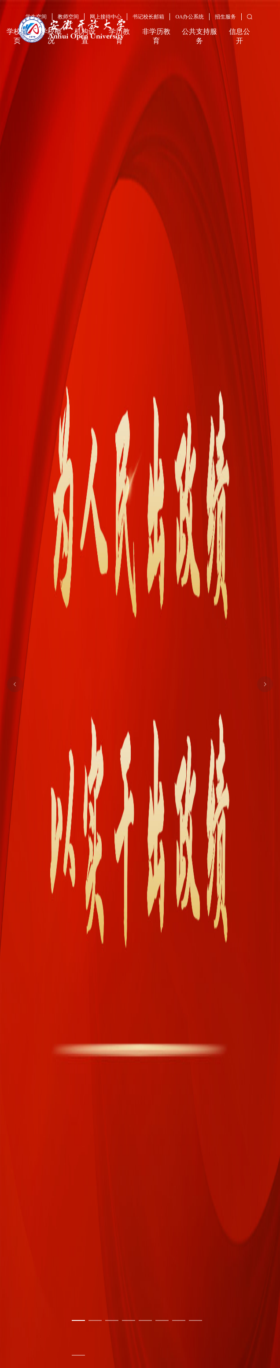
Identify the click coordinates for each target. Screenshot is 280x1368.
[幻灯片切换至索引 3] (111, 1320)
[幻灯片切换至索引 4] (128, 1320)
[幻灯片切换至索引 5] (145, 1320)
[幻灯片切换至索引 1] (78, 1320)
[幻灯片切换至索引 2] (95, 1320)
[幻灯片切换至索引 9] (78, 1355)
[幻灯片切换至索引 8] (195, 1320)
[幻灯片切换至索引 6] (162, 1320)
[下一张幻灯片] (265, 684)
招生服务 (225, 17)
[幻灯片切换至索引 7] (178, 1320)
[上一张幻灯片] (15, 684)
